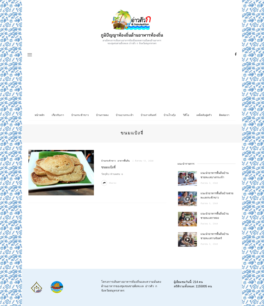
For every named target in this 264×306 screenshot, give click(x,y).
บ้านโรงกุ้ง (170, 115)
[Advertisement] (132, 73)
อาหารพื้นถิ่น (123, 161)
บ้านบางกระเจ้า (124, 115)
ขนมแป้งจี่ (108, 167)
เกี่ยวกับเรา (58, 115)
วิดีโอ (186, 115)
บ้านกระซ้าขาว (80, 115)
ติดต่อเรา (224, 115)
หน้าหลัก (39, 115)
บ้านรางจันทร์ (148, 115)
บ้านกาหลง (102, 115)
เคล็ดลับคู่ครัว (204, 115)
